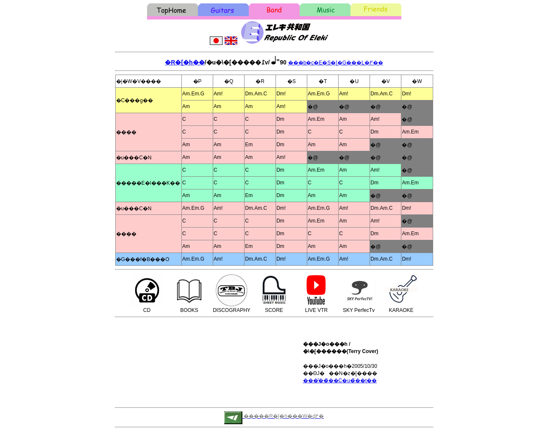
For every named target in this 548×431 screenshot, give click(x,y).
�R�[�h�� (184, 62)
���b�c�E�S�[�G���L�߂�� (335, 63)
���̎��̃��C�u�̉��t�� (340, 381)
